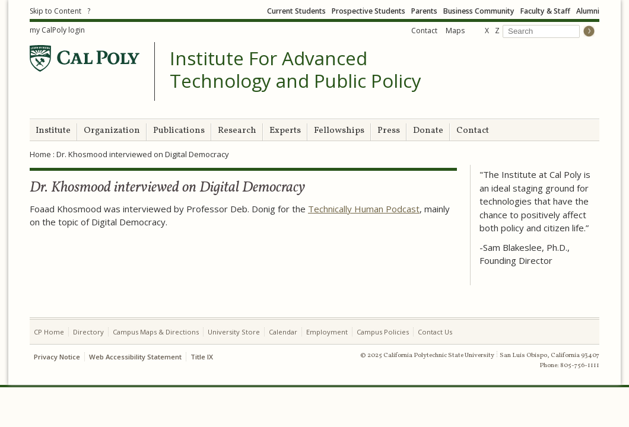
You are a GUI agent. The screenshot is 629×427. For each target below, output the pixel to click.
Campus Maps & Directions (156, 331)
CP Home (49, 331)
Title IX (201, 356)
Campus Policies (383, 331)
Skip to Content (55, 11)
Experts (285, 131)
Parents (424, 11)
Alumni (587, 11)
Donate (428, 131)
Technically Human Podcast (364, 209)
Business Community (478, 11)
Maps (455, 31)
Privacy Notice (57, 356)
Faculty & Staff (545, 11)
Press (388, 131)
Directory (88, 331)
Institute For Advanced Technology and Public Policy (295, 69)
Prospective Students (368, 11)
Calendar (283, 331)
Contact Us (435, 331)
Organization (112, 131)
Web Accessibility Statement (135, 356)
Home (40, 154)
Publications (179, 131)
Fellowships (339, 131)
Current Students (296, 11)
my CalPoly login (57, 30)
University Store (234, 331)
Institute (53, 131)
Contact (424, 31)
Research (237, 131)
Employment (327, 331)
